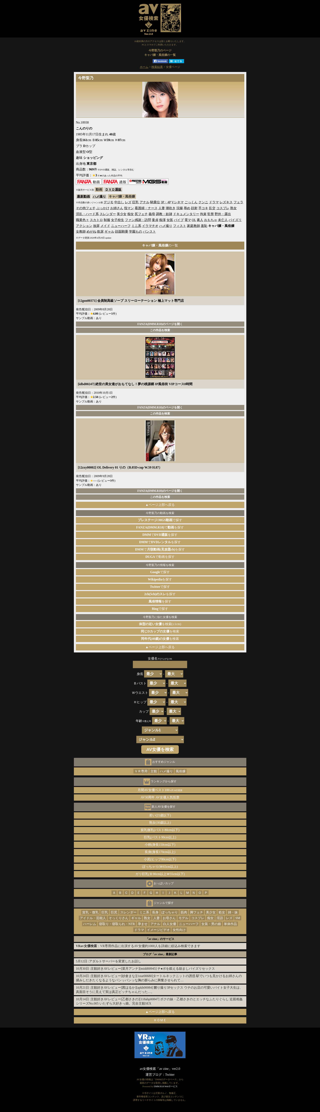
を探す (160, 579)
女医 (170, 220)
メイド (105, 226)
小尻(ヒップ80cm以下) (160, 859)
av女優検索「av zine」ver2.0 (160, 1068)
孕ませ (143, 924)
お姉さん (116, 208)
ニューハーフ (121, 226)
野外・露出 (223, 214)
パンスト (149, 231)
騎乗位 (155, 202)
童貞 (155, 220)
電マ (187, 220)
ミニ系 (136, 226)
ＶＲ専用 (141, 771)
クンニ (203, 202)
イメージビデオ (158, 930)
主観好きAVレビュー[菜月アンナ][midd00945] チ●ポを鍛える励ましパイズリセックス (153, 968)
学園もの (135, 231)
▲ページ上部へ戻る (160, 504)
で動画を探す (159, 556)
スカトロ (96, 220)
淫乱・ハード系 (87, 214)
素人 (200, 220)
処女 (222, 912)
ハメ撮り (99, 196)
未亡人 (223, 220)
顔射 (194, 208)
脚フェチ (196, 912)
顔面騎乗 (121, 231)
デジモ (108, 202)
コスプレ (222, 208)
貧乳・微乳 (90, 912)
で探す (160, 520)
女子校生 (117, 220)
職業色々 (82, 220)
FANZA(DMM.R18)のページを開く (160, 324)
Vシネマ (177, 202)
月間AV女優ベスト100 (160, 790)
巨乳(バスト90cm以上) (160, 837)
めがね (91, 231)
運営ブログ (154, 1074)
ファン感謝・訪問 (138, 220)
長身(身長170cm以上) (160, 852)
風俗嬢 (181, 771)
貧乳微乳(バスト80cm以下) (160, 830)
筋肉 (184, 912)
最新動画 (83, 196)
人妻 (161, 208)
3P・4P (166, 202)
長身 (155, 912)
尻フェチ (141, 214)
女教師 (81, 231)
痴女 (130, 214)
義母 (152, 214)
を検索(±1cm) (160, 624)
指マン (129, 208)
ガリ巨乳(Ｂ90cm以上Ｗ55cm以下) (160, 874)
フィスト (179, 226)
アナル (144, 202)
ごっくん (191, 202)
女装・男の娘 (211, 924)
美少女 (122, 214)
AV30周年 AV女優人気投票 (160, 797)
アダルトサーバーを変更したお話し (115, 961)
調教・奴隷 (164, 214)
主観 (153, 771)
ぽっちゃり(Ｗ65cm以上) (160, 866)
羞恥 (204, 226)
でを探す (160, 527)
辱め (187, 208)
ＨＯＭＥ (160, 1020)
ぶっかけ (102, 208)
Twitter (169, 1074)
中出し (119, 202)
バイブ (179, 220)
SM (237, 918)
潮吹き (171, 208)
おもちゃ (210, 220)
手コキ (203, 208)
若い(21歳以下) (160, 815)
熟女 (233, 208)
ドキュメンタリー (186, 214)
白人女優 (169, 924)
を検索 (160, 631)
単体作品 (230, 924)
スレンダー (108, 214)
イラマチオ (150, 226)
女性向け (179, 930)
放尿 (96, 226)
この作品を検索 (160, 330)
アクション (84, 226)
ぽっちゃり (169, 912)
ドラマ (214, 202)
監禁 (210, 214)
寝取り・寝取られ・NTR (117, 924)
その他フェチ (86, 208)
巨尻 (114, 912)
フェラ (238, 202)
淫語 (220, 918)
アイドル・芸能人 (93, 918)
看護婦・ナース (146, 208)
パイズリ (235, 220)
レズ (128, 202)
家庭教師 (193, 226)
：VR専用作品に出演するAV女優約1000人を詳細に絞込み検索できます (138, 946)
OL (194, 220)
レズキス (226, 202)
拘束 (203, 214)
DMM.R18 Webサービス (166, 1086)
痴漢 (162, 220)
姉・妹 (233, 912)
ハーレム (89, 924)
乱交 (212, 208)
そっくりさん (118, 918)
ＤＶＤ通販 (113, 189)
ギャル (109, 231)
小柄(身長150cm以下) (160, 844)
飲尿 (100, 231)
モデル (183, 918)
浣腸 (179, 208)
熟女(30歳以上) (160, 822)
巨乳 (135, 202)
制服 (107, 220)
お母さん (169, 918)
